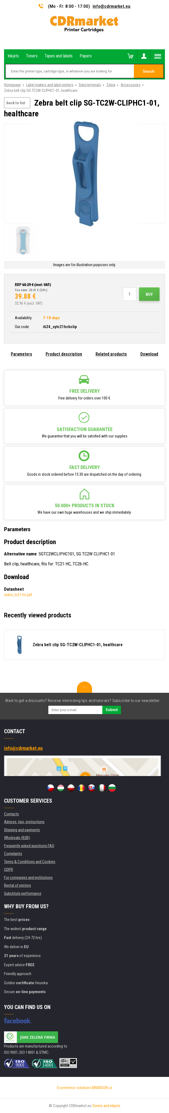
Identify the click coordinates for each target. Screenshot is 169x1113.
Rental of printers (17, 885)
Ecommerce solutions (74, 1088)
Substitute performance (22, 893)
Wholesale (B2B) (17, 837)
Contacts (11, 814)
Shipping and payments (22, 829)
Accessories (130, 85)
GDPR (8, 869)
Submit (112, 709)
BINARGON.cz (102, 1088)
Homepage (12, 85)
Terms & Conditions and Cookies (29, 861)
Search (148, 71)
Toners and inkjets (106, 1105)
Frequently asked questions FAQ (29, 845)
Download (149, 354)
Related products (111, 354)
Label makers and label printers (49, 85)
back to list (15, 102)
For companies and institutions (28, 877)
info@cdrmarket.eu (111, 6)
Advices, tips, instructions (24, 821)
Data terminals (90, 85)
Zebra (110, 85)
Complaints (13, 853)
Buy (149, 294)
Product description (64, 354)
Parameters (21, 354)
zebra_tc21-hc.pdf (18, 595)
